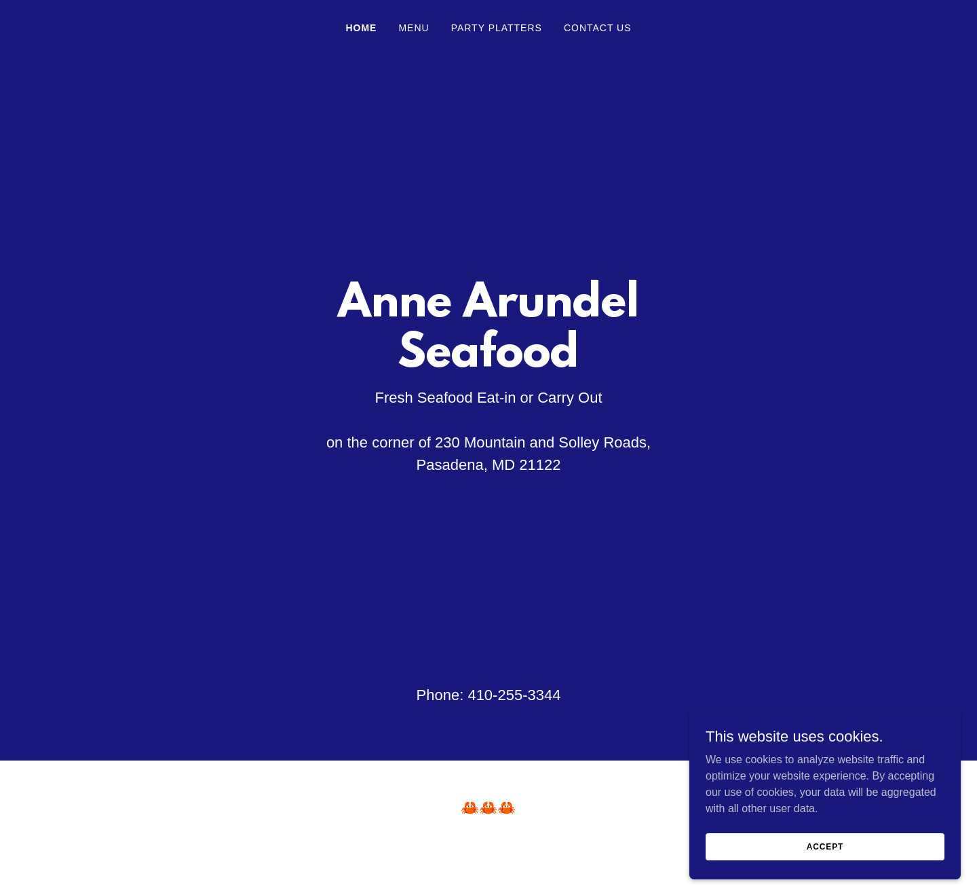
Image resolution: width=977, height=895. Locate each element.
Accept (825, 846)
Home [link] (361, 27)
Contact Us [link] (598, 27)
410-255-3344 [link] (513, 695)
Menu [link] (413, 27)
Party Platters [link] (496, 27)
